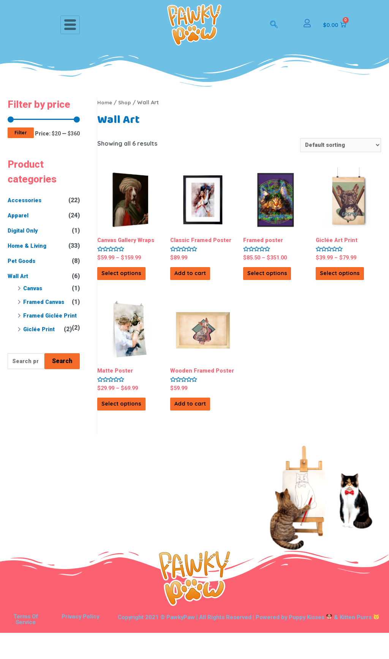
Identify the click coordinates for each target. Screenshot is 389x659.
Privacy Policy (80, 642)
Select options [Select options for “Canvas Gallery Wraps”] (123, 281)
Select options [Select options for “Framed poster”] (269, 281)
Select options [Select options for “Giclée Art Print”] (342, 281)
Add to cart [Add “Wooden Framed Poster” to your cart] (202, 428)
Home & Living (29, 245)
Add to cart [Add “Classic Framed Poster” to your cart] (202, 285)
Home (105, 102)
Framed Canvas (45, 301)
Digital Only (24, 230)
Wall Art (19, 276)
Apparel (19, 215)
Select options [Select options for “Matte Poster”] (123, 424)
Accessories (26, 200)
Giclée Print (41, 341)
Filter (20, 132)
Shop (127, 102)
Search (62, 373)
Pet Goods (23, 260)
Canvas (33, 288)
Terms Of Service (25, 645)
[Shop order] (337, 145)
